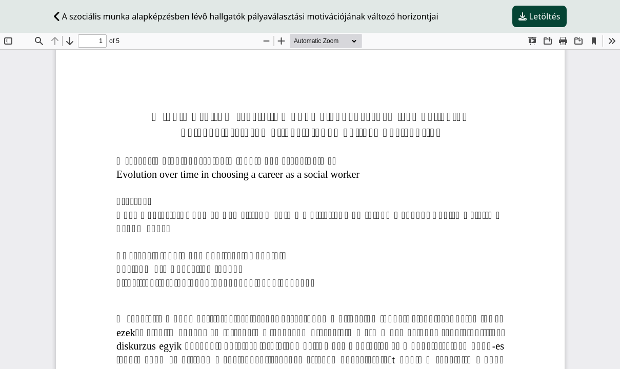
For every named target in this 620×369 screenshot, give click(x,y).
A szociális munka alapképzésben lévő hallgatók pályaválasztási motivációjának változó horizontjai (246, 16)
